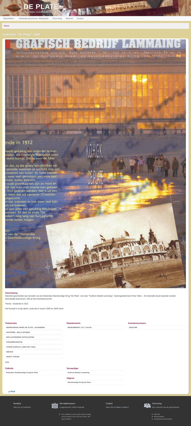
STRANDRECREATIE (14, 342)
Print (13, 392)
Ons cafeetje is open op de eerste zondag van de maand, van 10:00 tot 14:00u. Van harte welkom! (76, 416)
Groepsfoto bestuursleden (163, 419)
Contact (80, 18)
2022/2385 (133, 327)
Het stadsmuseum (67, 403)
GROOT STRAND (12, 357)
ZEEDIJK (9, 352)
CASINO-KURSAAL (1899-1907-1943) (20, 347)
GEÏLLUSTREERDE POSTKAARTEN (20, 337)
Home (6, 26)
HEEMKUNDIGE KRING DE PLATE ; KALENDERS (25, 327)
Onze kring (57, 18)
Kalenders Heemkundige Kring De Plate (22, 372)
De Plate (41, 6)
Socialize (17, 403)
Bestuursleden (159, 416)
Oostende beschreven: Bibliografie (34, 18)
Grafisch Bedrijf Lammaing (78, 372)
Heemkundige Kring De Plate (79, 382)
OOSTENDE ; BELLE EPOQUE (18, 332)
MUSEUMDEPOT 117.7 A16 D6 (80, 327)
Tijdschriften (8, 18)
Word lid (69, 18)
